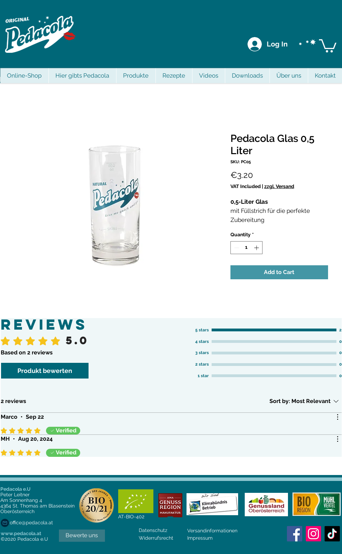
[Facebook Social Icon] (294, 533)
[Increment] (257, 248)
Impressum (200, 538)
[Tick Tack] (332, 533)
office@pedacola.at (31, 522)
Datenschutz (153, 530)
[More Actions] (337, 417)
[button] (327, 45)
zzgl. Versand (279, 186)
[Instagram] (313, 533)
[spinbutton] (246, 248)
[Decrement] (235, 248)
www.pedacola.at (21, 533)
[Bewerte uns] (82, 536)
